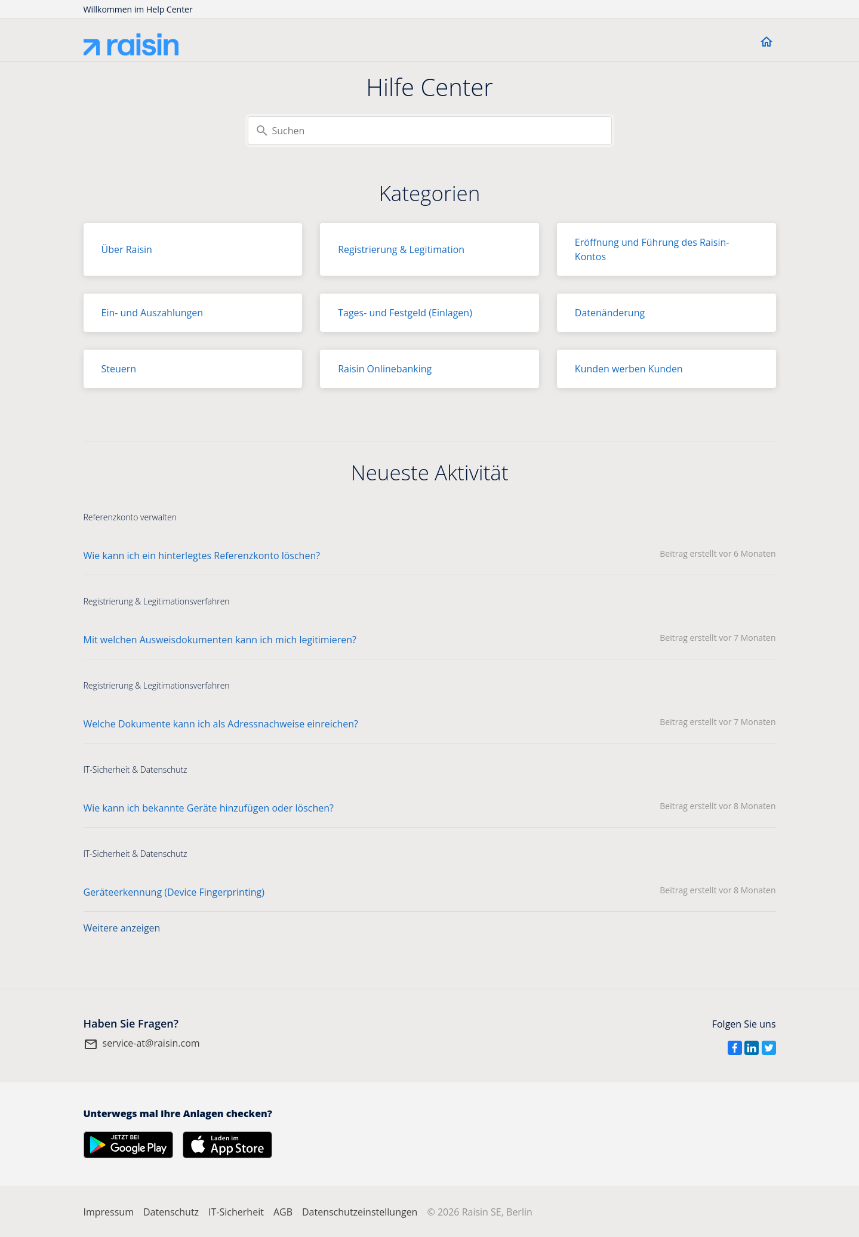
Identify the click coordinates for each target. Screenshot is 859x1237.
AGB (283, 1212)
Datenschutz (171, 1212)
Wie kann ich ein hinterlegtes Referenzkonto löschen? (202, 555)
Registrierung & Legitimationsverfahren (157, 601)
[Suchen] (430, 130)
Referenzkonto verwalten (130, 517)
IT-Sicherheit (236, 1212)
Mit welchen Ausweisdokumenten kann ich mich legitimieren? (220, 639)
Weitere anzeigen (122, 927)
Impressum (109, 1212)
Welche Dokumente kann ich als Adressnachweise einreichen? (221, 723)
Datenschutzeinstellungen (359, 1212)
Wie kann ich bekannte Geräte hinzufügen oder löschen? (209, 808)
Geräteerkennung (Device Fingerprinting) (174, 892)
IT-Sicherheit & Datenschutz (135, 769)
